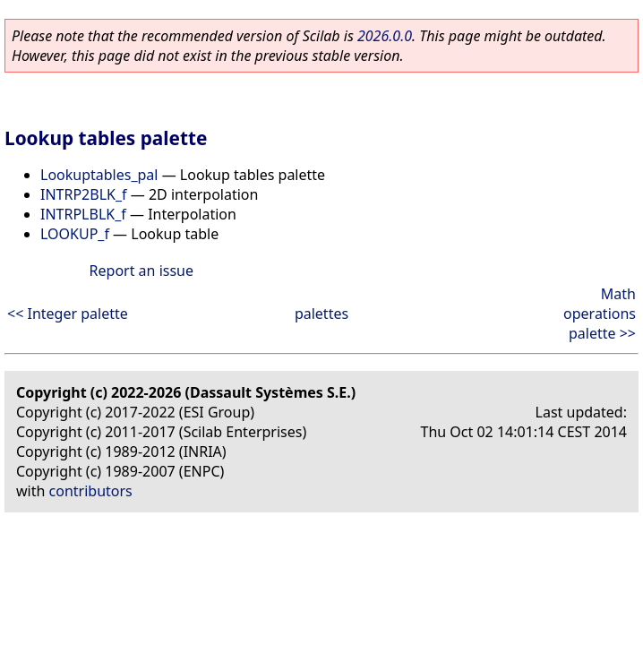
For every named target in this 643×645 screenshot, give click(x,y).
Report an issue (141, 270)
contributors (91, 491)
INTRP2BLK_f (83, 194)
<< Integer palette (67, 313)
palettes (321, 313)
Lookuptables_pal (99, 175)
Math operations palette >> (599, 313)
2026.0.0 (384, 36)
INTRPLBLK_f (83, 214)
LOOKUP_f (74, 234)
